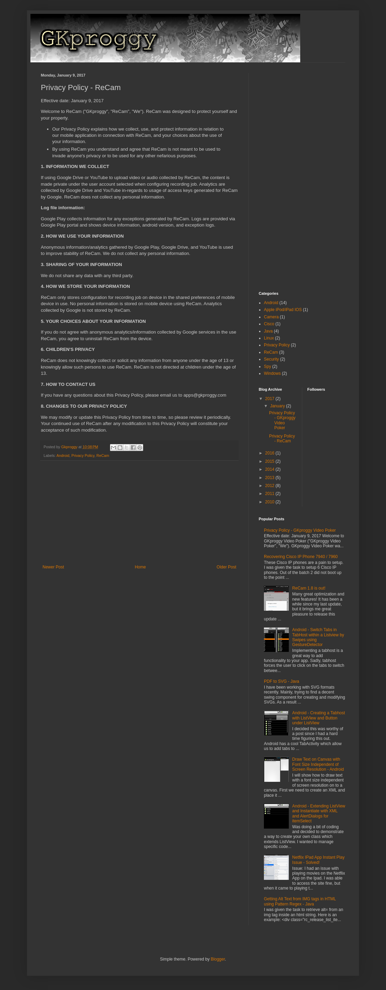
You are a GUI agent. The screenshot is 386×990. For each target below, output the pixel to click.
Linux (269, 338)
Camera (271, 317)
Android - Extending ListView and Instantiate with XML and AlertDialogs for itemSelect (318, 813)
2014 (270, 469)
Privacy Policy (82, 455)
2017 (270, 398)
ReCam (102, 455)
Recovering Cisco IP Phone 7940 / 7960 (301, 556)
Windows (272, 373)
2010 (270, 502)
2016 (270, 453)
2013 (270, 477)
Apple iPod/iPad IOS (283, 309)
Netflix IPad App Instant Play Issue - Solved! (318, 860)
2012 (270, 485)
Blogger (218, 959)
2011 (270, 493)
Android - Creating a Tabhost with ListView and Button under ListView (318, 717)
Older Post (226, 567)
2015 (270, 461)
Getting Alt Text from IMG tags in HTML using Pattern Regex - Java (300, 901)
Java (268, 331)
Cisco (269, 323)
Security (271, 359)
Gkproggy (70, 447)
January (278, 406)
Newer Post (53, 567)
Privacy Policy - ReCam (282, 438)
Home (140, 567)
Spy (267, 366)
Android (62, 455)
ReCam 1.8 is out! (308, 588)
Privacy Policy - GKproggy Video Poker (282, 420)
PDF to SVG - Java (281, 681)
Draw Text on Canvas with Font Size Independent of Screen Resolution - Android (318, 764)
